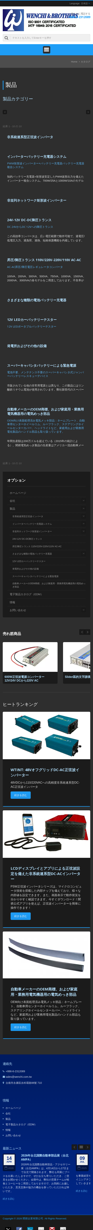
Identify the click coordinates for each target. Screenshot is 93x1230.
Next (82, 632)
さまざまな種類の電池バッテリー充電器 (36, 300)
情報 (12, 602)
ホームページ (18, 492)
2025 (82, 1168)
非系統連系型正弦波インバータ (30, 137)
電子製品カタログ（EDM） (26, 594)
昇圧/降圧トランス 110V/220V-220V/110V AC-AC (44, 260)
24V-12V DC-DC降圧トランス (29, 220)
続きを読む (20, 795)
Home (74, 61)
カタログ (85, 61)
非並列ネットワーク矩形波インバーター (36, 200)
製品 (12, 508)
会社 (12, 500)
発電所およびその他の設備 (27, 346)
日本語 (84, 3)
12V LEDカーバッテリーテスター (32, 319)
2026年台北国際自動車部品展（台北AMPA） (45, 1157)
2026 (9, 1168)
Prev (87, 632)
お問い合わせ (18, 610)
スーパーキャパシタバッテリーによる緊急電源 (41, 365)
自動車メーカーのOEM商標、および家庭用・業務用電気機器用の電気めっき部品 (45, 411)
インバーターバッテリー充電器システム (36, 156)
